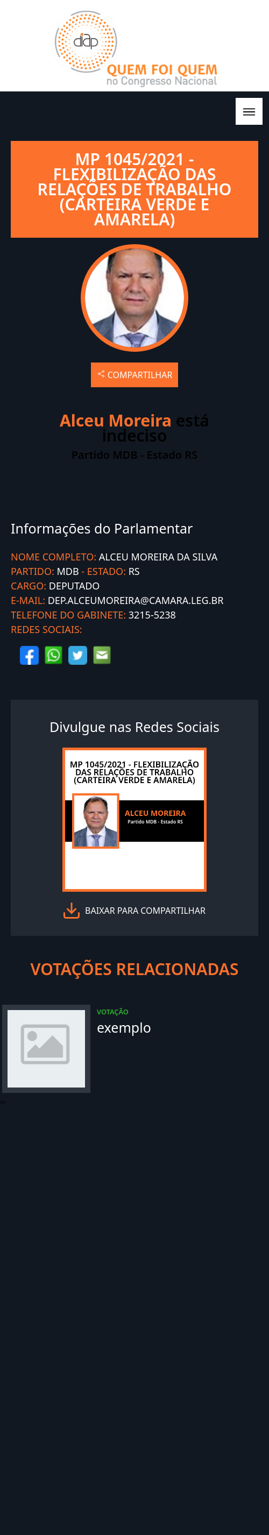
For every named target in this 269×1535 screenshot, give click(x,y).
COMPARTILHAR (135, 375)
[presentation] (1, 1101)
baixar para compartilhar (145, 910)
